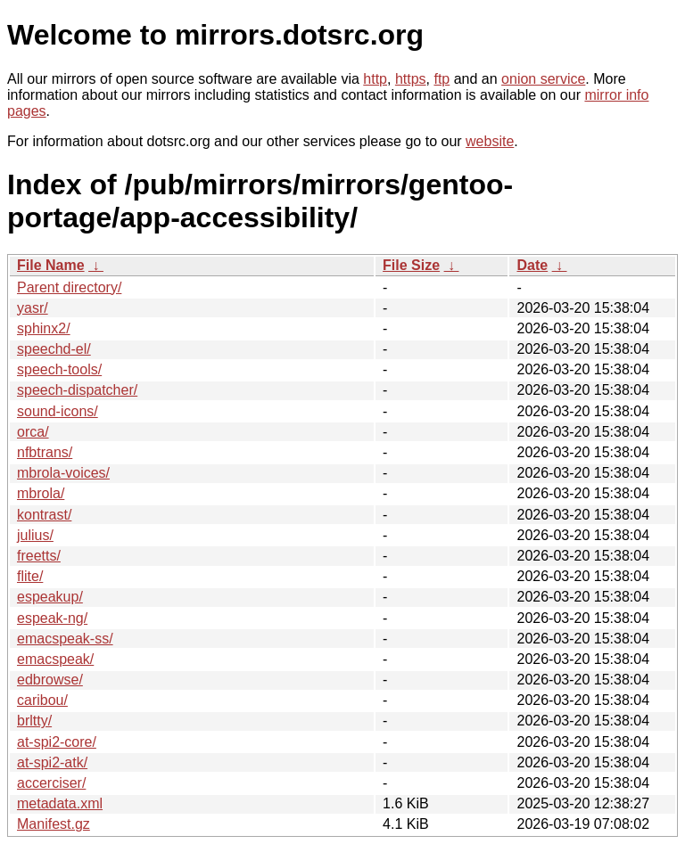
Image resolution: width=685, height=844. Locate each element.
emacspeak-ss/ (65, 638)
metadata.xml (60, 803)
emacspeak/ (55, 659)
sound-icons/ (57, 411)
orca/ (33, 431)
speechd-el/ (54, 348)
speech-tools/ (59, 369)
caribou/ (42, 700)
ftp (441, 78)
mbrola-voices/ (63, 472)
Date (532, 265)
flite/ (30, 576)
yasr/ (32, 307)
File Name (51, 265)
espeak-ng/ (52, 618)
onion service (543, 78)
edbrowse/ (50, 679)
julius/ (35, 535)
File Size (411, 265)
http (375, 78)
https (410, 78)
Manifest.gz (53, 824)
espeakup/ (50, 596)
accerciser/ (51, 783)
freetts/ (39, 555)
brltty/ (34, 720)
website (490, 141)
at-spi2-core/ (56, 742)
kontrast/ (44, 514)
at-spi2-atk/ (52, 762)
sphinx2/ (43, 328)
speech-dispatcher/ (77, 389)
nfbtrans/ (44, 452)
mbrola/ (40, 493)
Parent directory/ (69, 287)
